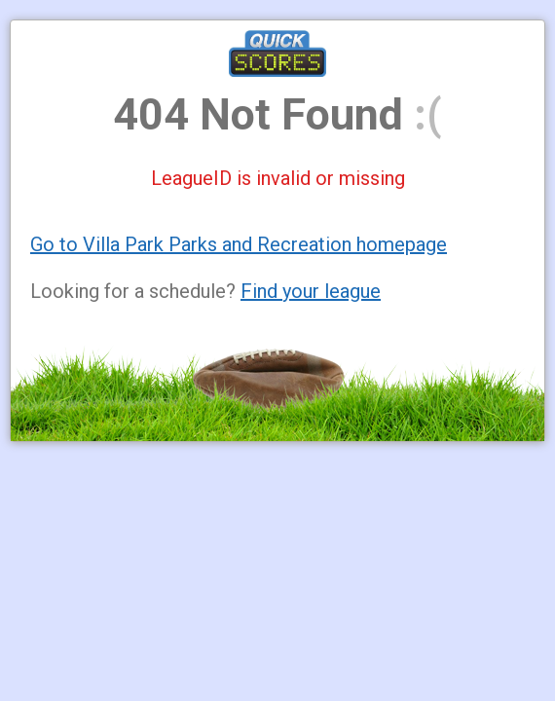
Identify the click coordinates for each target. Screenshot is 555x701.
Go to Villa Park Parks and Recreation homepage (238, 244)
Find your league (310, 291)
